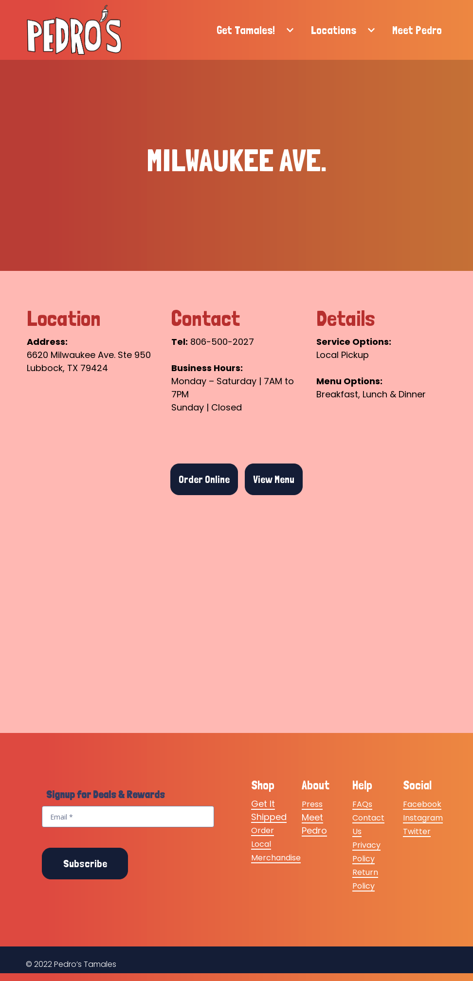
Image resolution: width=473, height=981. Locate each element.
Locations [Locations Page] (333, 29)
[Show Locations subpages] (371, 30)
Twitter (417, 832)
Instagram (423, 818)
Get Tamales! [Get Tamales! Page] (246, 29)
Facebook (422, 804)
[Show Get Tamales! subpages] (290, 30)
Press (312, 804)
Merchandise (276, 858)
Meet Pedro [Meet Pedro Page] (417, 29)
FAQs (362, 804)
